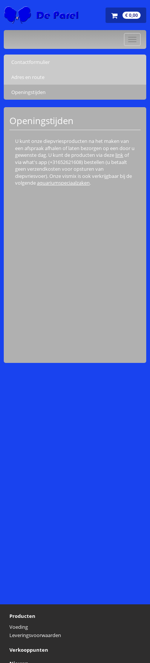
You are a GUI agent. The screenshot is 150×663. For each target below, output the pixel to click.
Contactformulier (30, 62)
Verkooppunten (28, 649)
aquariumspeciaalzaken (63, 182)
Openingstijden (28, 92)
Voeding (18, 627)
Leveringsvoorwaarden (35, 635)
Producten (22, 616)
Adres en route (27, 77)
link (119, 155)
